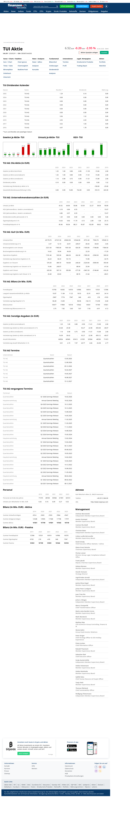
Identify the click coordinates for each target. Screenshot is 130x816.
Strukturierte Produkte (85, 62)
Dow (24, 1)
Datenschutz (69, 768)
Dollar (90, 1)
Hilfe (33, 766)
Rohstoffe (73, 11)
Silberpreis (25, 787)
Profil (65, 66)
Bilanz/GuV (53, 62)
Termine (65, 62)
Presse (6, 771)
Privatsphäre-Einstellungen (74, 776)
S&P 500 (73, 785)
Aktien (6, 11)
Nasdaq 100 (56, 785)
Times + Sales (8, 66)
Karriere (7, 768)
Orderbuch (7, 73)
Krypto (48, 11)
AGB (66, 773)
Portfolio (102, 62)
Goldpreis (86, 785)
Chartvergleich (23, 66)
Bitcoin (79, 1)
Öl (100, 1)
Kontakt (7, 766)
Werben (34, 768)
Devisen (82, 11)
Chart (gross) (22, 62)
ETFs (35, 11)
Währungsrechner (76, 787)
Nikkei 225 (65, 785)
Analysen (35, 66)
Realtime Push (23, 69)
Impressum (69, 766)
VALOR (5, 53)
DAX (35, 1)
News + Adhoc (37, 62)
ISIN (19, 53)
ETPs (41, 11)
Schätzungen (53, 66)
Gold (68, 1)
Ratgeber (104, 11)
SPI (14, 1)
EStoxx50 (57, 1)
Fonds (28, 11)
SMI (5, 1)
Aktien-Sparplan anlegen (89, 52)
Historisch (7, 77)
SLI (18, 785)
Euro (45, 1)
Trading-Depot (82, 66)
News (13, 11)
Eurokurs (16, 787)
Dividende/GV (54, 69)
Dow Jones (46, 785)
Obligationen (93, 11)
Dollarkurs (7, 787)
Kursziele (35, 69)
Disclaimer (68, 771)
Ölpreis (87, 787)
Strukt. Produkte (60, 11)
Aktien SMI (8, 785)
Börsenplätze (8, 69)
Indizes (21, 11)
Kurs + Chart (7, 62)
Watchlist (102, 66)
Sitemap (7, 773)
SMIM (23, 785)
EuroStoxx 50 (36, 785)
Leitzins (94, 787)
